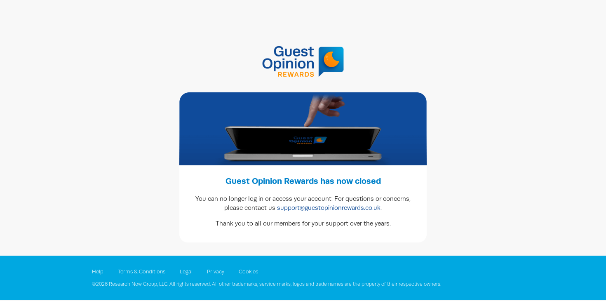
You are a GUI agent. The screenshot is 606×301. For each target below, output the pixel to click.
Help (98, 272)
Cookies (248, 272)
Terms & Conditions (142, 272)
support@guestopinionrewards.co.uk (329, 208)
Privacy (215, 272)
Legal (187, 272)
